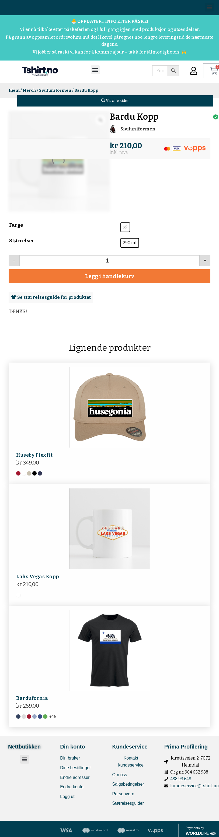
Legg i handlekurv (109, 276)
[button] (209, 7)
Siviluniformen (55, 90)
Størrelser (21, 241)
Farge (16, 225)
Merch (29, 90)
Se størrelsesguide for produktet (51, 297)
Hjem (14, 90)
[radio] (125, 227)
